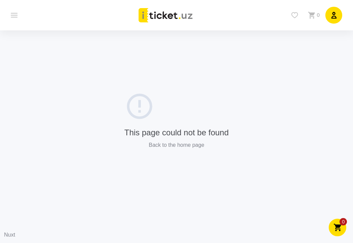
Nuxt (9, 235)
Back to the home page (176, 145)
